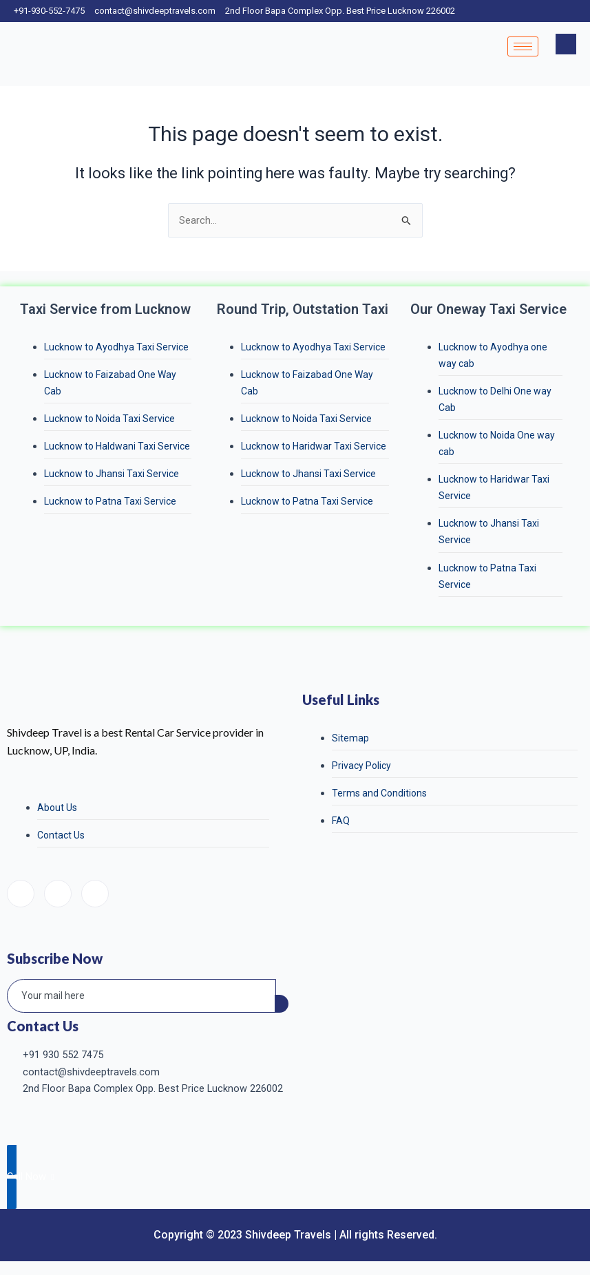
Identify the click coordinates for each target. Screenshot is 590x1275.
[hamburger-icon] (522, 46)
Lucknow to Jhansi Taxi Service (111, 473)
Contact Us (61, 835)
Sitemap (350, 738)
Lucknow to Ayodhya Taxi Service (116, 346)
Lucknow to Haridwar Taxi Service (313, 446)
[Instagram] (58, 893)
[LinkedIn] (95, 893)
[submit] (281, 1004)
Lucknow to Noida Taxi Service (109, 418)
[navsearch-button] (566, 44)
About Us (57, 807)
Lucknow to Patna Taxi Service (110, 501)
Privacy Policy (361, 765)
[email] (141, 996)
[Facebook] (20, 893)
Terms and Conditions (379, 793)
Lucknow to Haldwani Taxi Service (117, 446)
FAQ (341, 820)
